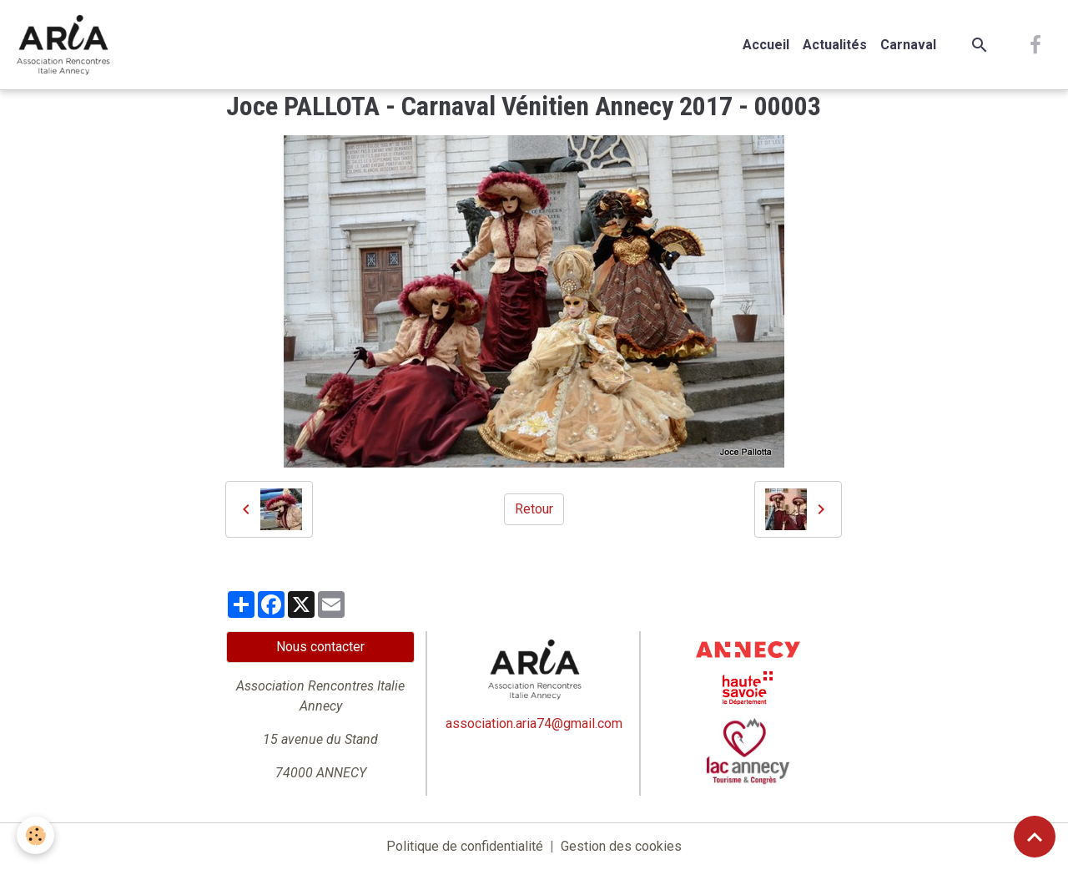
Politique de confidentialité (464, 846)
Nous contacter (320, 647)
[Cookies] (35, 835)
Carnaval (908, 45)
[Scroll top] (1034, 836)
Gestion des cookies (621, 846)
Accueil (766, 45)
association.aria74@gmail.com (534, 723)
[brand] (66, 44)
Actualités (835, 45)
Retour (534, 509)
